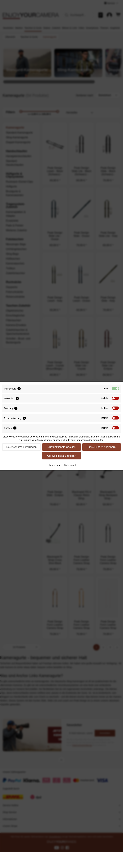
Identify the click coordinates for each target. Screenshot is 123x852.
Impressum (53, 465)
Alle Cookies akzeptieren (61, 455)
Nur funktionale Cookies (61, 447)
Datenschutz (69, 465)
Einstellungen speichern (101, 447)
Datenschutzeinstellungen (21, 447)
